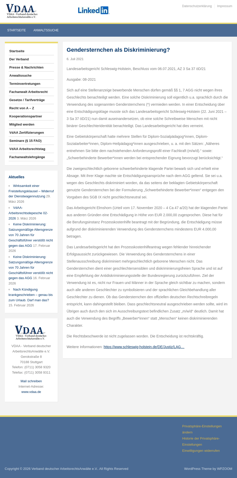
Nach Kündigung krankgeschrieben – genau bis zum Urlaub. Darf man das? (31, 295)
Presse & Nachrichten (26, 67)
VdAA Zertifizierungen (26, 132)
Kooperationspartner (25, 116)
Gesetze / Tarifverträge (27, 100)
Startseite (16, 30)
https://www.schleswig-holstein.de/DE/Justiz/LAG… (144, 347)
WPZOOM (224, 469)
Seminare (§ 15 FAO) (25, 141)
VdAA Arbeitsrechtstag (27, 149)
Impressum (224, 6)
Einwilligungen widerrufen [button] (201, 451)
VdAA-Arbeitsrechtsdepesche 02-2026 (28, 213)
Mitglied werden (21, 124)
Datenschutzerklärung (197, 6)
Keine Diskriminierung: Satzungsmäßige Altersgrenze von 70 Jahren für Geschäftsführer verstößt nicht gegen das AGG (31, 234)
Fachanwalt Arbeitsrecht (28, 92)
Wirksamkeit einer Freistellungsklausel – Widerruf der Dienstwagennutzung (31, 191)
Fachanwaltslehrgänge (27, 157)
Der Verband (19, 59)
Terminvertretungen (24, 84)
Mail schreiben (31, 381)
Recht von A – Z (21, 108)
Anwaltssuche (46, 30)
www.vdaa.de (31, 392)
